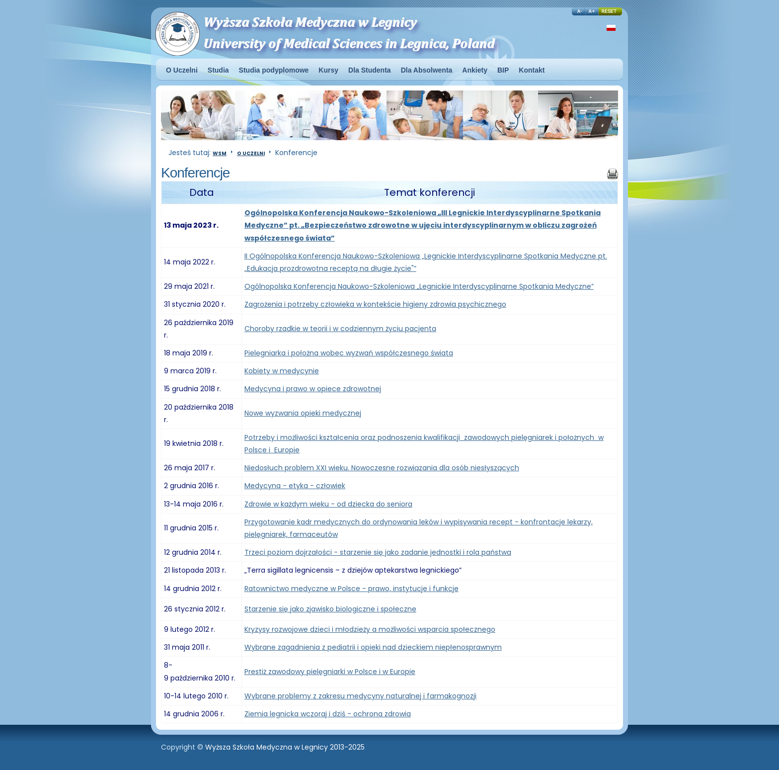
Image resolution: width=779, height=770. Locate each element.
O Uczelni (251, 153)
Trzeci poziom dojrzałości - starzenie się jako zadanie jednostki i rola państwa (377, 552)
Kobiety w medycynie (281, 371)
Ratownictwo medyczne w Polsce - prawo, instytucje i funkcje (351, 589)
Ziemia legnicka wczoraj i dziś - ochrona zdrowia (327, 714)
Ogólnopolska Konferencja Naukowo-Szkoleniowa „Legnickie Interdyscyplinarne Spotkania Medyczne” (419, 286)
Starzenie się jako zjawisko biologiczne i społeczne (330, 609)
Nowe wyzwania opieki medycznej (302, 413)
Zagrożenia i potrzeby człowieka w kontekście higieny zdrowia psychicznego (375, 304)
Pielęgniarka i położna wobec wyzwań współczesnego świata (348, 353)
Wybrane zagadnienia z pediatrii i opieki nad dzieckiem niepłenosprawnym (373, 647)
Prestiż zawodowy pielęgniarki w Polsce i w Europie (329, 672)
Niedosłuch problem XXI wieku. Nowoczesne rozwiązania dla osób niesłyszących (381, 468)
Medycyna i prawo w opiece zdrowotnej (312, 389)
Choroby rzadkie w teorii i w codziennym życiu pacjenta (340, 329)
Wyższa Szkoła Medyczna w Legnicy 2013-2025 (285, 747)
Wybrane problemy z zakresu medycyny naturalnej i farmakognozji (360, 696)
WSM (220, 153)
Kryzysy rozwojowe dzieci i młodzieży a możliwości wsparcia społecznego (369, 629)
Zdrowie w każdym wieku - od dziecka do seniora (328, 504)
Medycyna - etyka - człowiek (294, 486)
